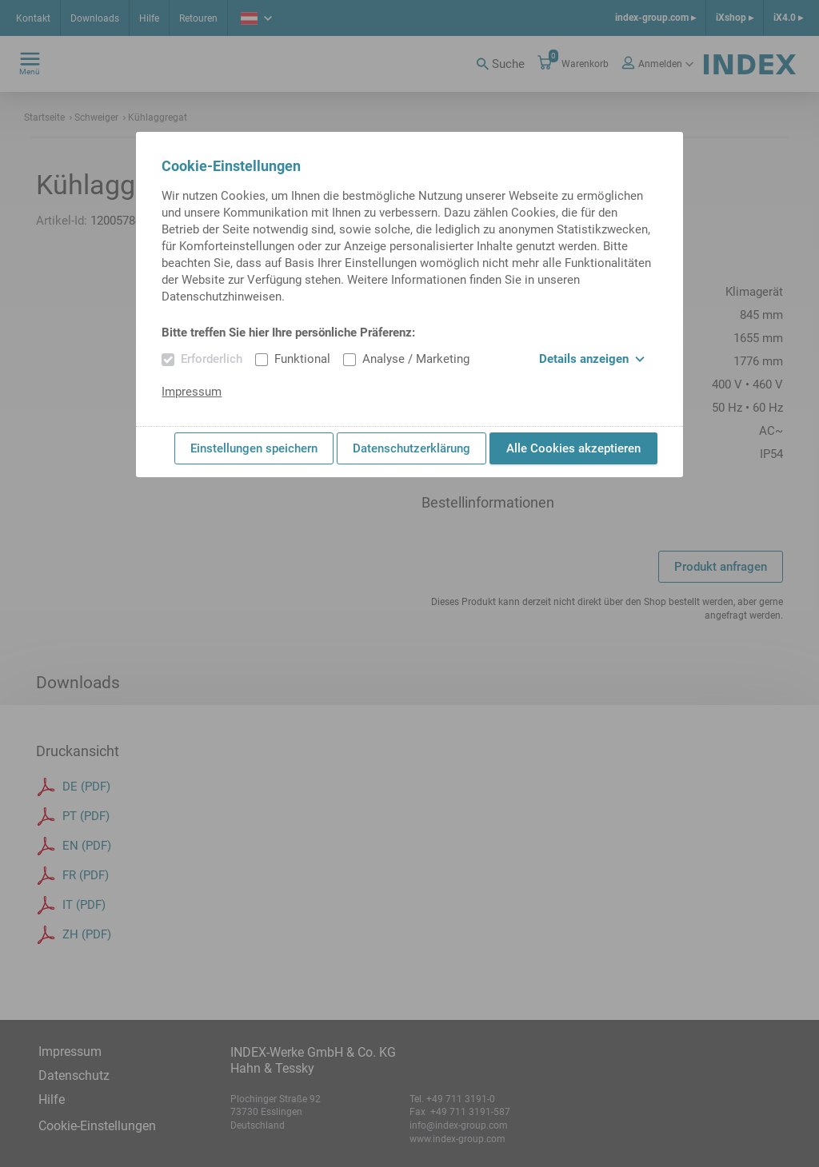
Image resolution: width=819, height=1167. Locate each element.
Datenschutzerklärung (411, 448)
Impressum (192, 391)
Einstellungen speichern (254, 448)
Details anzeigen (592, 359)
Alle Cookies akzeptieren (573, 448)
